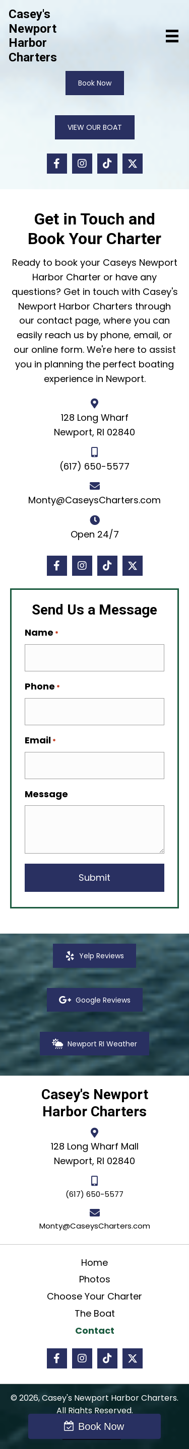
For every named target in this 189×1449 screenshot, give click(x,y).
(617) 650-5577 (94, 466)
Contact (94, 1330)
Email (40, 740)
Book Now (101, 1426)
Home (94, 1262)
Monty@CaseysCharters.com (94, 500)
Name (41, 632)
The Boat (95, 1313)
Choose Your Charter (94, 1296)
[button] (57, 164)
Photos (94, 1279)
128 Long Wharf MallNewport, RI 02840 (95, 1153)
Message (46, 794)
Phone (42, 686)
